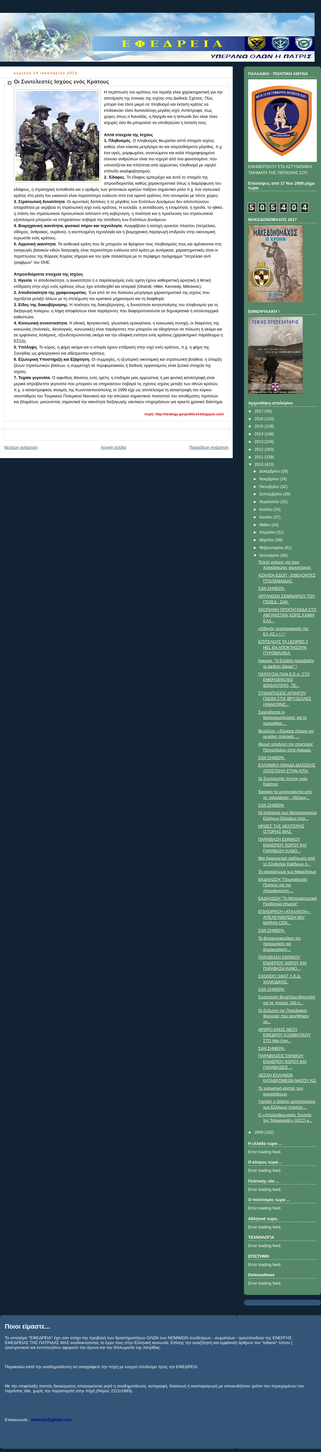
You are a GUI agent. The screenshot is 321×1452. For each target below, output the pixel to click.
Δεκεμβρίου (270, 471)
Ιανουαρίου (270, 555)
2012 (260, 449)
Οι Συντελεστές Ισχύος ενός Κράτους (61, 82)
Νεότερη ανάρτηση (21, 447)
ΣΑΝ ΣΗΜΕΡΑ (271, 805)
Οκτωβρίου (269, 486)
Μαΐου (265, 525)
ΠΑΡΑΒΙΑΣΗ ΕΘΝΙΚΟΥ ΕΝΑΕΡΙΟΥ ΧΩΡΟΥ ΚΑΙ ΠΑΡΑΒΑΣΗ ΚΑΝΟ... (282, 845)
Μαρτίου (267, 540)
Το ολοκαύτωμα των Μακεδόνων (287, 872)
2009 (260, 1132)
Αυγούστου (270, 502)
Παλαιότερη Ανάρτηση (209, 447)
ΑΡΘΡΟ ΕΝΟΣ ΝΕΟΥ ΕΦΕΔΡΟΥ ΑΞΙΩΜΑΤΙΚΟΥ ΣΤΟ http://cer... (284, 1035)
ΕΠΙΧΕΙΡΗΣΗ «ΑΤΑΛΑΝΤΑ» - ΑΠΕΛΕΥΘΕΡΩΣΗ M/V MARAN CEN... (284, 917)
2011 (260, 457)
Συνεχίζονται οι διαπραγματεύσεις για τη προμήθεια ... (282, 718)
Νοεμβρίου (269, 479)
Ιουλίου (266, 509)
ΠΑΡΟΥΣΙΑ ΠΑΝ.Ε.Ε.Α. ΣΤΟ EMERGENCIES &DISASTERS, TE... (284, 680)
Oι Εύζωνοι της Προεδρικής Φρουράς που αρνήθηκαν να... (283, 1016)
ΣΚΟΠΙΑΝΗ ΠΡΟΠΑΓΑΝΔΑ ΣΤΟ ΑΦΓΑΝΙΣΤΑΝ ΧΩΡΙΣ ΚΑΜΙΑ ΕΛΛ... (287, 615)
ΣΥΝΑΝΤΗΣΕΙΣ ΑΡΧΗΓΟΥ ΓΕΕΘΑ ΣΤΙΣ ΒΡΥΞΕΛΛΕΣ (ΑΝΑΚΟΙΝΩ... (284, 699)
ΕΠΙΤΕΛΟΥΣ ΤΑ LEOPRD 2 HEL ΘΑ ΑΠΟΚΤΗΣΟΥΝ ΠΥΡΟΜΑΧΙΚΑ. (283, 647)
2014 (260, 434)
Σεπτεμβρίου (271, 494)
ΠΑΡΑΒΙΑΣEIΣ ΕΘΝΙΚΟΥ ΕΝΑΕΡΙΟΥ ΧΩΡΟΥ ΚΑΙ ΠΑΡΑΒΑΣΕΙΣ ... (282, 1061)
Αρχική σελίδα (113, 447)
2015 (260, 426)
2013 (260, 441)
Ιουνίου (266, 517)
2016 (260, 419)
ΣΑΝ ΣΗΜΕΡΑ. (271, 588)
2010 (260, 464)
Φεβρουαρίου (272, 547)
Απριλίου (268, 532)
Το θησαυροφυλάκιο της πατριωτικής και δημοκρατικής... (279, 944)
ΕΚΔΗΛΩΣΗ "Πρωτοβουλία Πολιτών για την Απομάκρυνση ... (282, 885)
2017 (260, 411)
